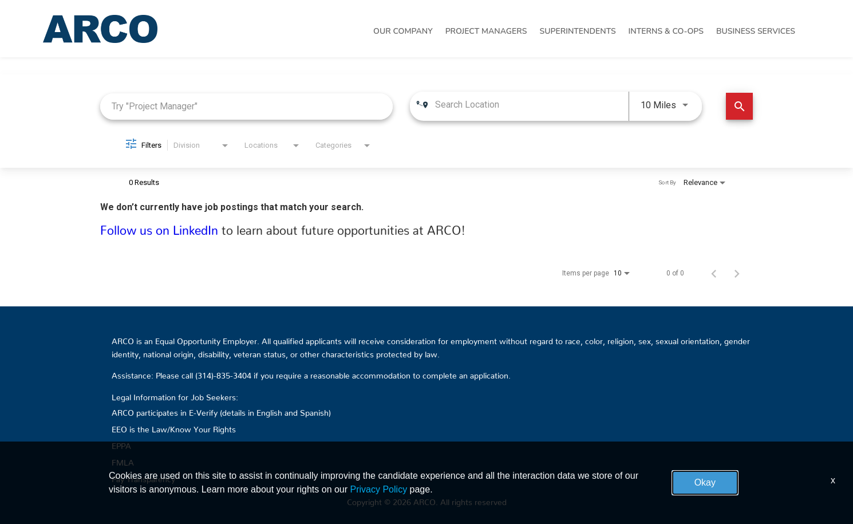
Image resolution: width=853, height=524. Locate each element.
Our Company (403, 31)
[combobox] (246, 106)
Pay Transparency (143, 477)
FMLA (123, 460)
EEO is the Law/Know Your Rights (174, 427)
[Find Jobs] (739, 106)
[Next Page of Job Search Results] (736, 273)
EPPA (121, 444)
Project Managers (486, 31)
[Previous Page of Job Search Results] (713, 273)
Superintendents (577, 31)
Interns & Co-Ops (666, 31)
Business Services (755, 31)
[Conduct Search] (739, 106)
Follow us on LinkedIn (161, 227)
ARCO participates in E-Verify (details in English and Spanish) (221, 410)
